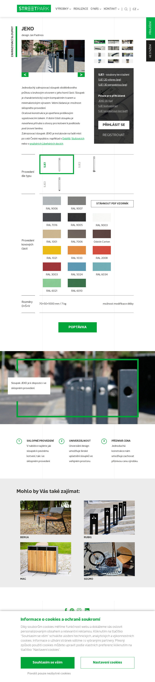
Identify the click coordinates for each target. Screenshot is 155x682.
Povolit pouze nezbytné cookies (49, 673)
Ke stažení (150, 50)
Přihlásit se (114, 141)
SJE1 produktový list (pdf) (113, 127)
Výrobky (63, 9)
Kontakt (111, 9)
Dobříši (66, 149)
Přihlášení (150, 27)
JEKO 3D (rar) (105, 117)
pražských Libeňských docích (46, 154)
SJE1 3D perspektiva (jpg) (112, 101)
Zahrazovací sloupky (12, 42)
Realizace (81, 9)
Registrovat (114, 151)
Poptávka (78, 341)
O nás (96, 9)
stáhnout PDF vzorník (112, 217)
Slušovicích (77, 149)
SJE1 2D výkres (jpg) (109, 95)
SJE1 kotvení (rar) (108, 122)
